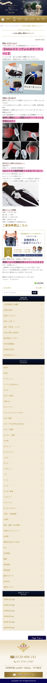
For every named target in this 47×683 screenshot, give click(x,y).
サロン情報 (8, 418)
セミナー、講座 (9, 435)
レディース (8, 502)
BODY (6, 367)
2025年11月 (8, 599)
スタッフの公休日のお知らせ (14, 424)
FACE (6, 373)
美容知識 (7, 570)
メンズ (6, 486)
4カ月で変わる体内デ (11, 332)
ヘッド (6, 480)
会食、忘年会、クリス (12, 327)
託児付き (7, 581)
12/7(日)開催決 (9, 344)
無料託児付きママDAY (12, 542)
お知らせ (7, 401)
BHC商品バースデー (11, 338)
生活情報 (7, 553)
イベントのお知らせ (11, 384)
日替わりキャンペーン (12, 531)
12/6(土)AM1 (8, 310)
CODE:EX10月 (9, 349)
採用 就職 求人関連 (12, 525)
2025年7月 (7, 622)
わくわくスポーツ (10, 508)
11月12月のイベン (10, 355)
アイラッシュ (8, 379)
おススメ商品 (8, 396)
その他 (6, 441)
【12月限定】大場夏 (11, 304)
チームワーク (8, 452)
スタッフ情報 (8, 429)
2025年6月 (7, 628)
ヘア (5, 474)
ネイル (6, 463)
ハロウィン (8, 469)
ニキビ (6, 458)
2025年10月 (8, 605)
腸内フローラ (8, 576)
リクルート (8, 497)
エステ (6, 390)
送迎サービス (8, 587)
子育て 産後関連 (10, 514)
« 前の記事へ (6, 288)
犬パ (5, 548)
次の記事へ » (40, 288)
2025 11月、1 (9, 321)
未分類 (6, 536)
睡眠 (5, 559)
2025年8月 (7, 616)
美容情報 (7, 564)
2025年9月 (7, 611)
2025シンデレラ (10, 316)
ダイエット (8, 446)
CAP (20, 681)
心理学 (6, 519)
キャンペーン (8, 407)
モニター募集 (8, 491)
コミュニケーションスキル (13, 412)
